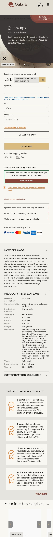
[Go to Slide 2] (26, 64)
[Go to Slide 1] (24, 64)
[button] (26, 250)
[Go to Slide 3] (28, 64)
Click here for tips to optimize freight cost (26, 188)
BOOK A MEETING (26, 181)
